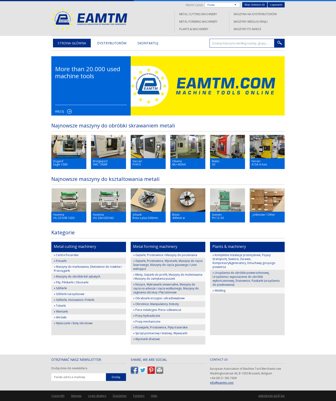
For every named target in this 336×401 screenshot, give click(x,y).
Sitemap (76, 396)
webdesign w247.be (271, 396)
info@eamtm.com (222, 383)
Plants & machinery (193, 29)
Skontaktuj (147, 43)
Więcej (59, 111)
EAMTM (89, 19)
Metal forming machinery (198, 22)
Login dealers (97, 396)
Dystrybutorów (111, 43)
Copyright (57, 396)
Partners (138, 396)
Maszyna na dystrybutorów (255, 14)
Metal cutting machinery (198, 14)
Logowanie (276, 4)
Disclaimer (120, 396)
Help (154, 396)
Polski (211, 5)
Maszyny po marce (247, 29)
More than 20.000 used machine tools (87, 72)
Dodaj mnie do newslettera (69, 368)
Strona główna (72, 43)
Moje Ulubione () (255, 4)
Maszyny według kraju (251, 22)
